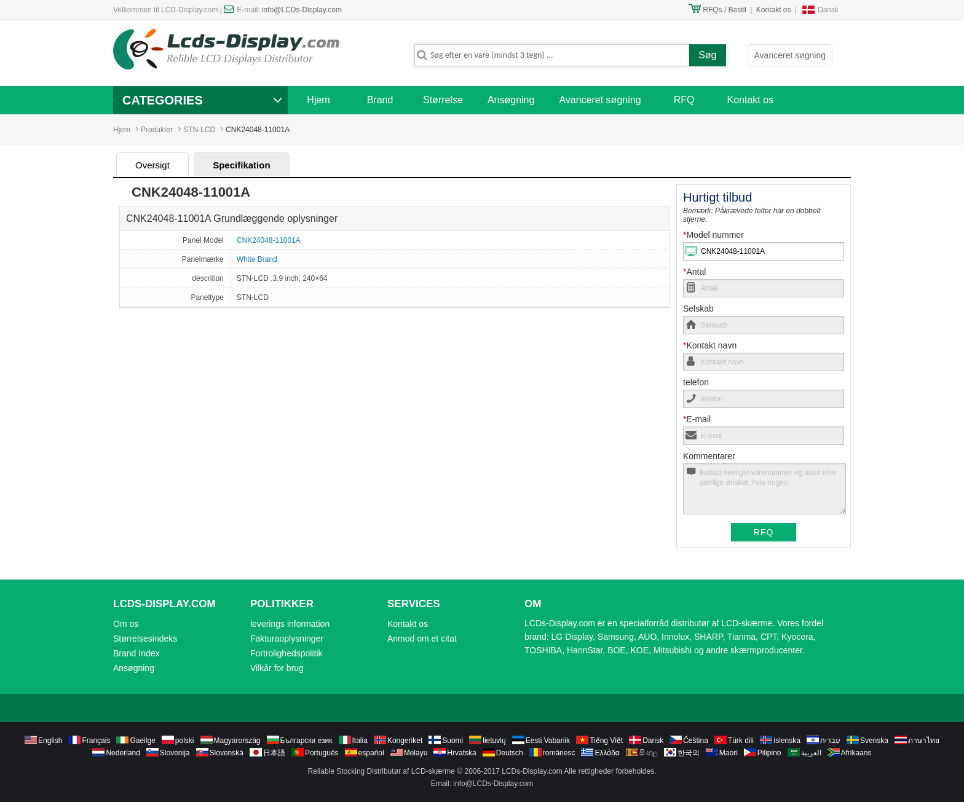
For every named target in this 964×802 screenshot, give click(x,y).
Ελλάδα (607, 753)
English (50, 740)
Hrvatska (461, 753)
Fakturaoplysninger (286, 638)
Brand (380, 100)
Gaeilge (142, 740)
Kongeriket (404, 740)
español (371, 753)
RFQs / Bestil (724, 10)
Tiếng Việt (606, 740)
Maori (728, 753)
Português (322, 753)
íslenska (786, 740)
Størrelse (443, 100)
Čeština (695, 740)
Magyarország (237, 740)
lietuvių (494, 740)
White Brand (257, 259)
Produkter (157, 129)
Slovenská (226, 753)
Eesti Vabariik (548, 740)
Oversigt (152, 165)
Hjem (318, 100)
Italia (360, 740)
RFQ (684, 100)
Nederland (123, 753)
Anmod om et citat (422, 638)
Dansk (828, 10)
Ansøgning (511, 100)
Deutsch (509, 753)
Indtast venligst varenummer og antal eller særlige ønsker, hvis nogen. (764, 488)
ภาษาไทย (923, 740)
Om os (125, 624)
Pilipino (769, 753)
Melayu (416, 753)
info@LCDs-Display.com (302, 10)
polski (184, 740)
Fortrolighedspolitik (286, 653)
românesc (559, 753)
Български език (306, 740)
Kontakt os (773, 10)
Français (96, 740)
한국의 (689, 753)
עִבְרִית (830, 740)
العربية (811, 753)
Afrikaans (856, 753)
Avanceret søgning (790, 55)
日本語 (274, 753)
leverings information (290, 624)
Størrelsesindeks (145, 638)
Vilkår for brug (277, 668)
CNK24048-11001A (269, 240)
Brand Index (136, 653)
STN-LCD (199, 129)
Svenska (874, 740)
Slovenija (175, 753)
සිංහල (648, 753)
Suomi (452, 740)
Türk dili (741, 740)
